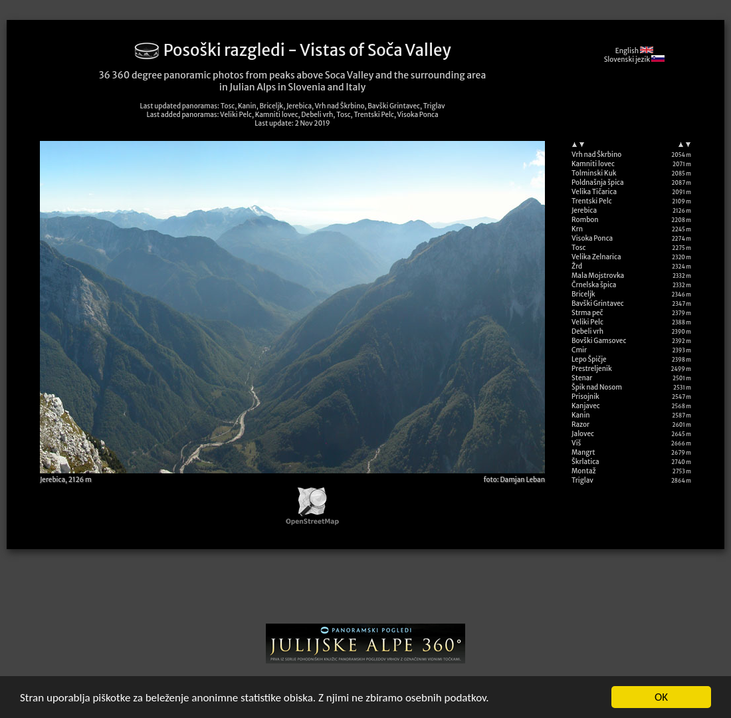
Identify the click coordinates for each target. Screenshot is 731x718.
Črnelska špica (594, 285)
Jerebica (584, 210)
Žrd (577, 266)
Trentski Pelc (592, 201)
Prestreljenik (592, 368)
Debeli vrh (587, 331)
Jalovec (583, 433)
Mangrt (583, 452)
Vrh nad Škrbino (596, 154)
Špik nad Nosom (597, 387)
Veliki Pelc (587, 322)
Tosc (578, 247)
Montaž (584, 471)
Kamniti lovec (593, 164)
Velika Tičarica (594, 191)
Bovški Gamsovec (599, 340)
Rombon (585, 219)
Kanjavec (586, 406)
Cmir (579, 350)
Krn (577, 229)
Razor (580, 424)
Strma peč (587, 312)
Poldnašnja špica (598, 182)
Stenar (582, 378)
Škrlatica (585, 461)
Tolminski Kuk (594, 173)
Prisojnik (585, 396)
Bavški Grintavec (598, 303)
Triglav (582, 480)
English (634, 51)
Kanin (581, 415)
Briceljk (583, 294)
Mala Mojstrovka (598, 275)
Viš (576, 443)
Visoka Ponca (592, 238)
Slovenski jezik (634, 59)
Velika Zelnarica (596, 257)
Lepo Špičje (589, 359)
